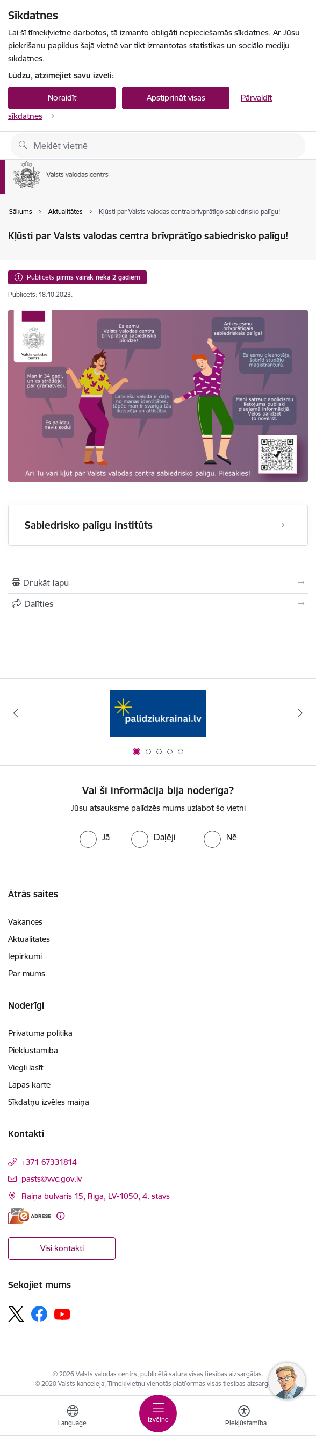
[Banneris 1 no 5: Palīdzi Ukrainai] (158, 713)
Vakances (25, 922)
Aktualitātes (29, 939)
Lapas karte (29, 1085)
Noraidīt (62, 97)
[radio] (95, 837)
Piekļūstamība (33, 1050)
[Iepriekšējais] (16, 713)
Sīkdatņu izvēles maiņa (48, 1102)
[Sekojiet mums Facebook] (39, 1314)
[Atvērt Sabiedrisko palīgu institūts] (280, 525)
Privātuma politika (40, 1033)
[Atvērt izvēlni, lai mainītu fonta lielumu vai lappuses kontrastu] (244, 1417)
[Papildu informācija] (60, 1216)
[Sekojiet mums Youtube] (62, 1313)
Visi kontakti (62, 1248)
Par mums (26, 973)
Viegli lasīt (25, 1067)
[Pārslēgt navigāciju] (158, 1413)
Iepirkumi (25, 956)
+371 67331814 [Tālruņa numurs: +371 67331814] (49, 1162)
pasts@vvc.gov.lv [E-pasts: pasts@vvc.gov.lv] (51, 1179)
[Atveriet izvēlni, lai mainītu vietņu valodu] (72, 1417)
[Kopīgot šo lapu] (158, 604)
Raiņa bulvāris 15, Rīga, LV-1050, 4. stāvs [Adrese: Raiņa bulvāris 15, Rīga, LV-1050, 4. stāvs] (95, 1196)
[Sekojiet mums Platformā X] (16, 1314)
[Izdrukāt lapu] (158, 583)
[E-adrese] (29, 1216)
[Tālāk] (300, 713)
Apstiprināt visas (176, 97)
